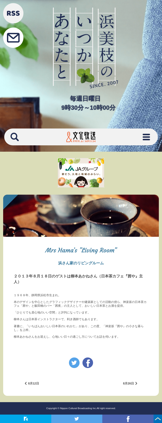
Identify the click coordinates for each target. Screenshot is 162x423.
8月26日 (128, 383)
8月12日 (33, 383)
